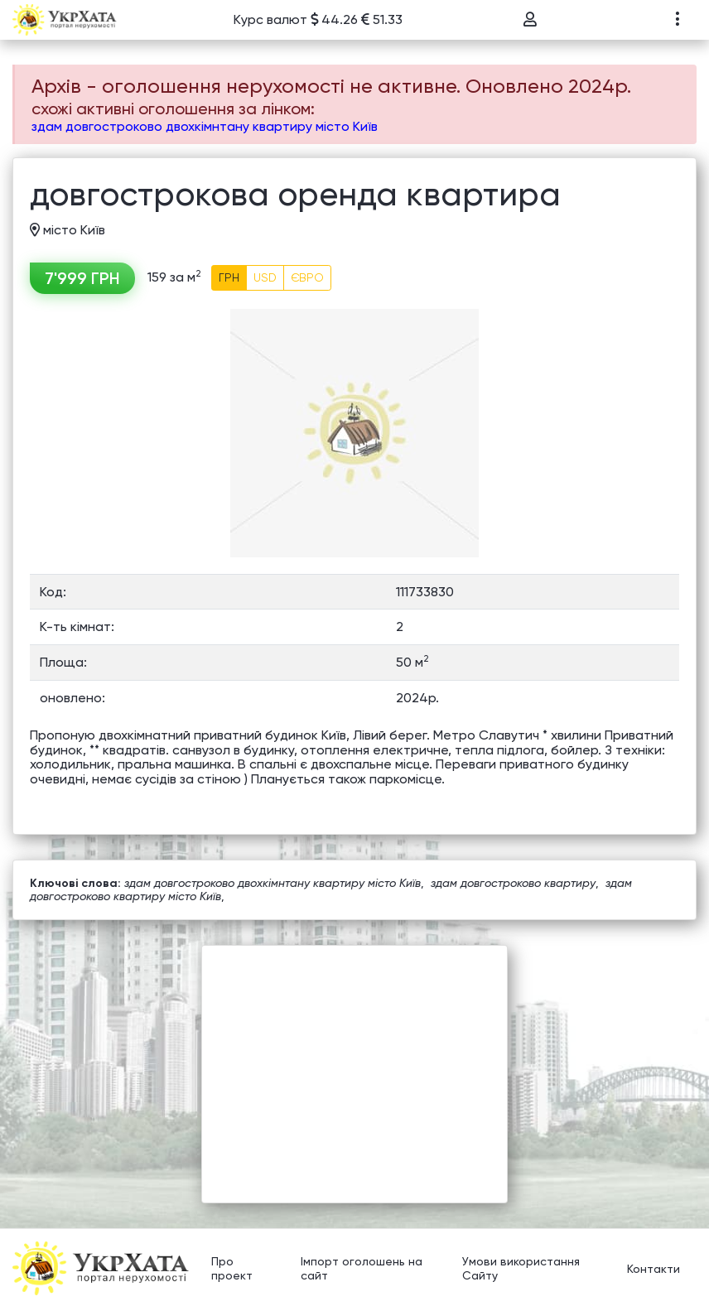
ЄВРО (307, 277)
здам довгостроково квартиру (513, 882)
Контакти (653, 1268)
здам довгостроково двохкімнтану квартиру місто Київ (204, 126)
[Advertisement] (354, 1062)
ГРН (229, 277)
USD (265, 277)
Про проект (232, 1269)
